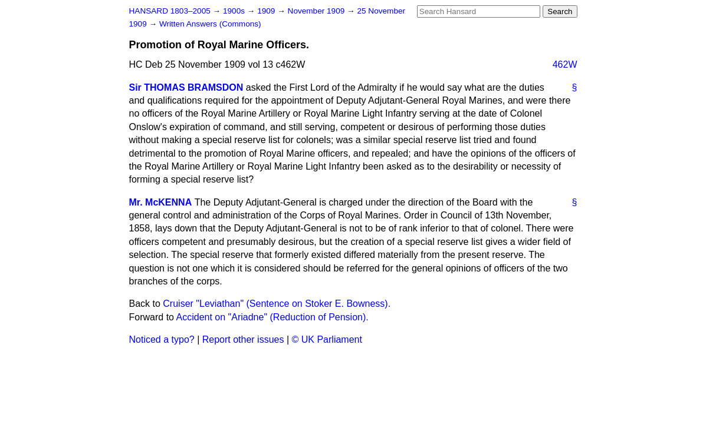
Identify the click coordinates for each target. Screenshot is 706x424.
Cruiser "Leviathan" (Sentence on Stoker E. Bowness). (276, 304)
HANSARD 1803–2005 (170, 10)
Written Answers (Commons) (210, 23)
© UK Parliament (327, 339)
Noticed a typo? (162, 339)
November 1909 (317, 10)
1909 (267, 10)
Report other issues (243, 339)
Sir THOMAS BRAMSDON (186, 87)
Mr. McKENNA (160, 202)
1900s (235, 10)
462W (565, 64)
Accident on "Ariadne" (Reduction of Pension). (272, 317)
